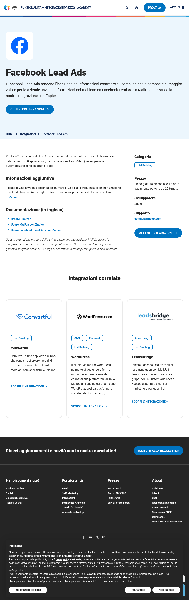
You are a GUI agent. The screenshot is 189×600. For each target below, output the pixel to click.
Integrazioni (54, 7)
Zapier (13, 197)
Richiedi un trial (14, 502)
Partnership (114, 498)
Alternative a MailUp (73, 512)
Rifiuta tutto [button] (138, 589)
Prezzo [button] (71, 7)
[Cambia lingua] (136, 8)
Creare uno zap (21, 219)
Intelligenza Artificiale (73, 502)
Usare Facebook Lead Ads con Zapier (36, 230)
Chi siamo (157, 488)
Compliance (158, 517)
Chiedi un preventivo (17, 498)
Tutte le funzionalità (72, 507)
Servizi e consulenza (119, 502)
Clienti (155, 493)
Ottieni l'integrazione (29, 109)
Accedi (177, 7)
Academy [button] (86, 7)
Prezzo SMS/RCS (117, 493)
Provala (154, 7)
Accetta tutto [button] (166, 589)
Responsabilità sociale (164, 502)
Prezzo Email (114, 488)
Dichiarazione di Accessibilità (167, 521)
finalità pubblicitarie (30, 566)
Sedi (154, 498)
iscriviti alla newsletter (158, 451)
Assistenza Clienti (15, 488)
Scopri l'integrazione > (29, 386)
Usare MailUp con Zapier (27, 224)
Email (65, 488)
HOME (10, 134)
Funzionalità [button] (32, 7)
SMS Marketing (70, 493)
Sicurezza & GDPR (162, 512)
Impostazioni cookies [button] (28, 589)
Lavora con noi (160, 507)
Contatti (10, 493)
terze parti (61, 559)
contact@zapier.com (147, 218)
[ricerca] (127, 8)
